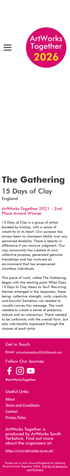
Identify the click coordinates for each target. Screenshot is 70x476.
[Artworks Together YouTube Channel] (31, 371)
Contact (11, 411)
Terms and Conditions (22, 405)
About (10, 399)
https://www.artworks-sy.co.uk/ (29, 451)
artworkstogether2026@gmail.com (39, 352)
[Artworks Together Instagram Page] (20, 371)
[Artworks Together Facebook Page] (9, 371)
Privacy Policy (15, 417)
